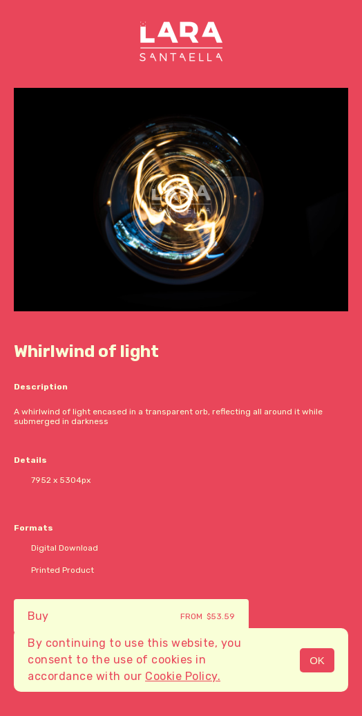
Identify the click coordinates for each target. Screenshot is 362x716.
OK (317, 660)
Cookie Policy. (182, 676)
